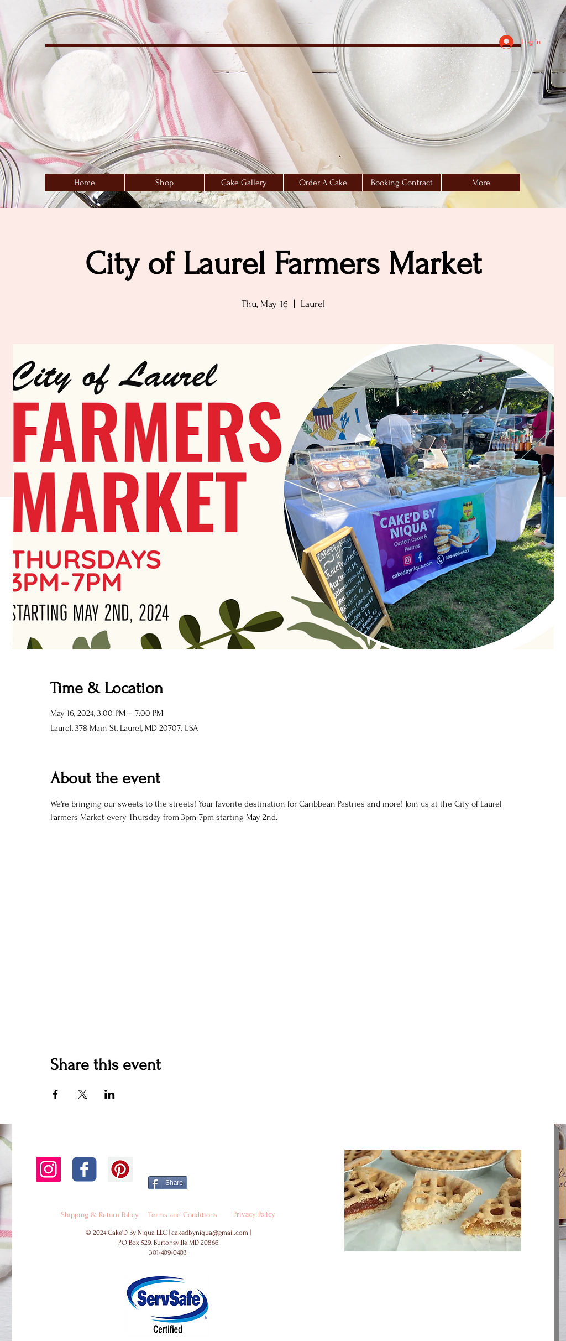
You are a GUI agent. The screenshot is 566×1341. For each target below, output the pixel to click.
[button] (243, 182)
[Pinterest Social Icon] (120, 1169)
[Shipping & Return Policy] (99, 1214)
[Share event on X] (82, 1094)
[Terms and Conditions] (182, 1214)
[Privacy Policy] (254, 1214)
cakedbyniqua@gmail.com (209, 1232)
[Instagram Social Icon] (48, 1169)
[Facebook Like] (228, 1171)
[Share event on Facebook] (55, 1094)
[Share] (167, 1182)
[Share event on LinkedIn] (109, 1094)
